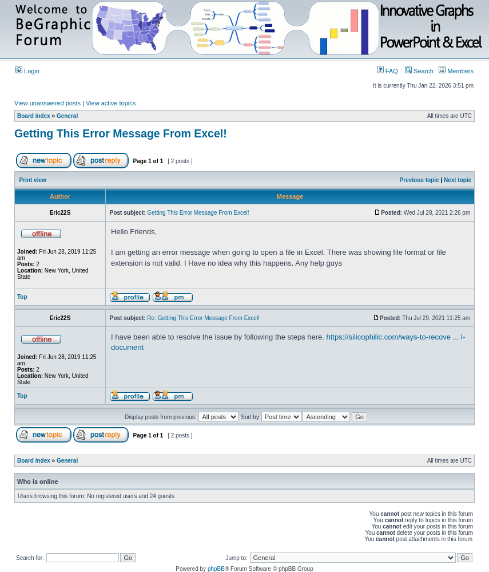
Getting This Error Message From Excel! (120, 133)
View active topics (111, 103)
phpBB (216, 569)
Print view (32, 180)
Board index (33, 116)
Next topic (457, 180)
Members (456, 71)
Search (419, 71)
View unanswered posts (47, 103)
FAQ (387, 71)
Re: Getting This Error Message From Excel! (203, 318)
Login (27, 71)
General (67, 116)
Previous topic (419, 180)
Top (22, 297)
